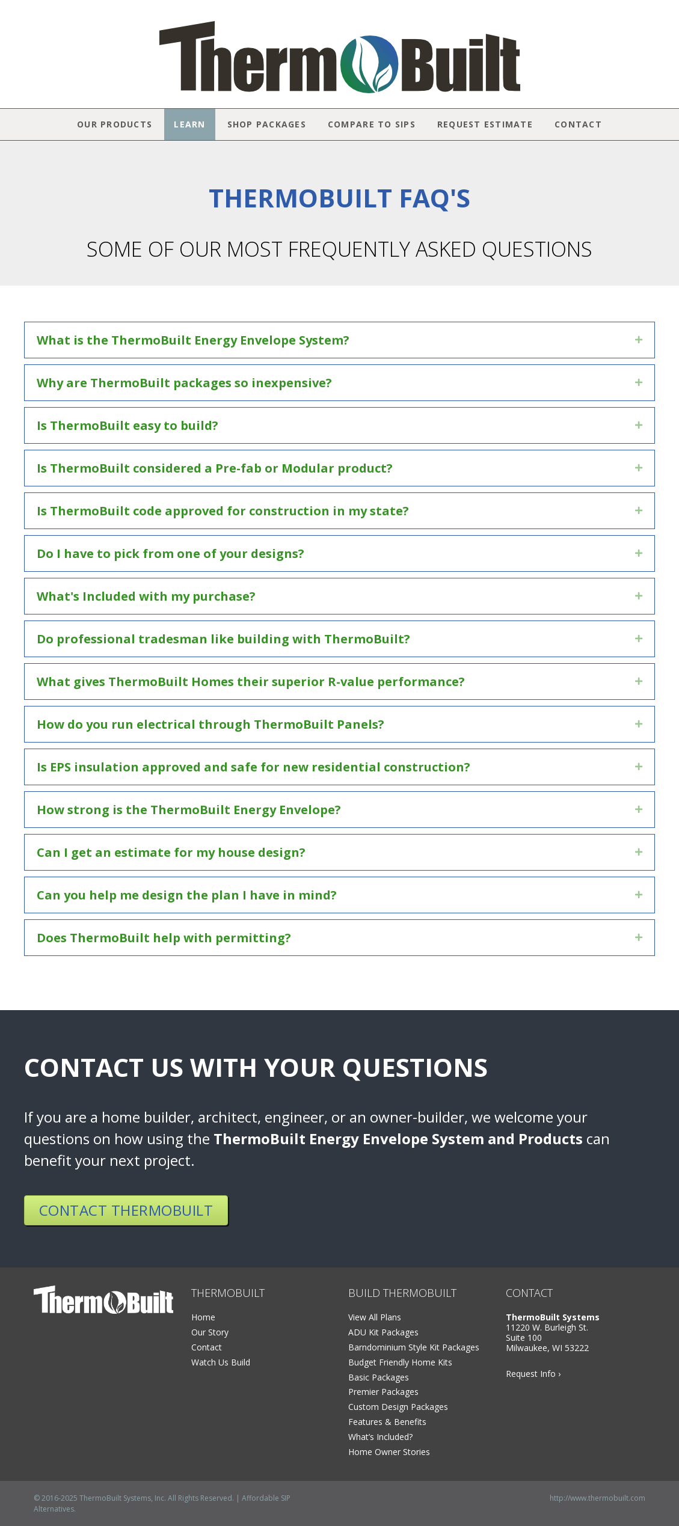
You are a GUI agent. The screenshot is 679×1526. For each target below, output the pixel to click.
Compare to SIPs (372, 124)
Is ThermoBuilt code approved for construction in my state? (223, 511)
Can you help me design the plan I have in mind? (187, 895)
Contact (578, 124)
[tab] (339, 340)
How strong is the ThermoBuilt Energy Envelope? (189, 809)
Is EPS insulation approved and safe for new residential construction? (253, 767)
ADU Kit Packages (383, 1332)
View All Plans (374, 1317)
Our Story (210, 1332)
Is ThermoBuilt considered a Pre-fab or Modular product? (215, 468)
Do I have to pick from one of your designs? (170, 553)
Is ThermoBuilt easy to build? (127, 425)
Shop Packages (266, 124)
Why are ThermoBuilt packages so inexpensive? (184, 383)
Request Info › (533, 1373)
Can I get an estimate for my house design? (171, 852)
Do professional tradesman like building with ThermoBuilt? (223, 639)
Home (203, 1317)
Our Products (114, 124)
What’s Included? (380, 1436)
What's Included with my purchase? (146, 596)
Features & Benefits (387, 1421)
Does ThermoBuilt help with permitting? (164, 938)
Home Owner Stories (389, 1451)
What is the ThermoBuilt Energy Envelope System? (193, 340)
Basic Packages (378, 1377)
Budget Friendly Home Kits (400, 1362)
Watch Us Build (220, 1362)
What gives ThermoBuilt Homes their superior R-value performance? (251, 681)
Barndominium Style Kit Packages (413, 1347)
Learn (189, 124)
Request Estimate (485, 124)
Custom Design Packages (398, 1406)
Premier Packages (383, 1391)
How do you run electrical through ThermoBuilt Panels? (210, 724)
